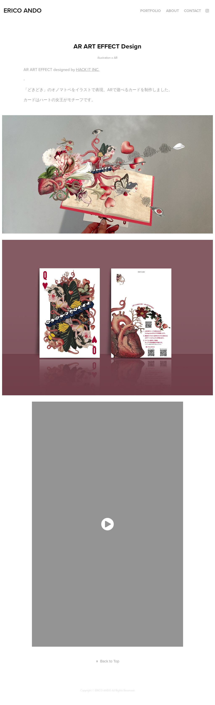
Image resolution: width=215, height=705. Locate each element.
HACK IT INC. (87, 69)
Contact (192, 10)
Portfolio (150, 10)
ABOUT (172, 10)
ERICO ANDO (23, 10)
